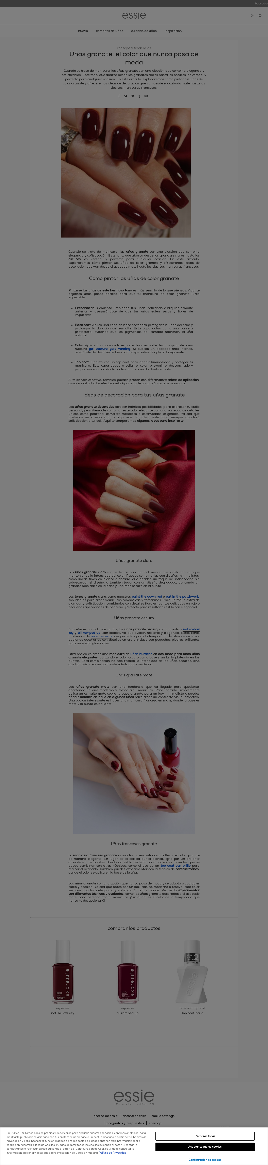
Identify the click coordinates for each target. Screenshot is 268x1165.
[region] (134, 1146)
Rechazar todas (205, 1136)
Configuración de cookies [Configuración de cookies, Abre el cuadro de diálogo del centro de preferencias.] (205, 1160)
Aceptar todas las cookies (205, 1146)
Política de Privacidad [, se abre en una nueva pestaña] (112, 1152)
